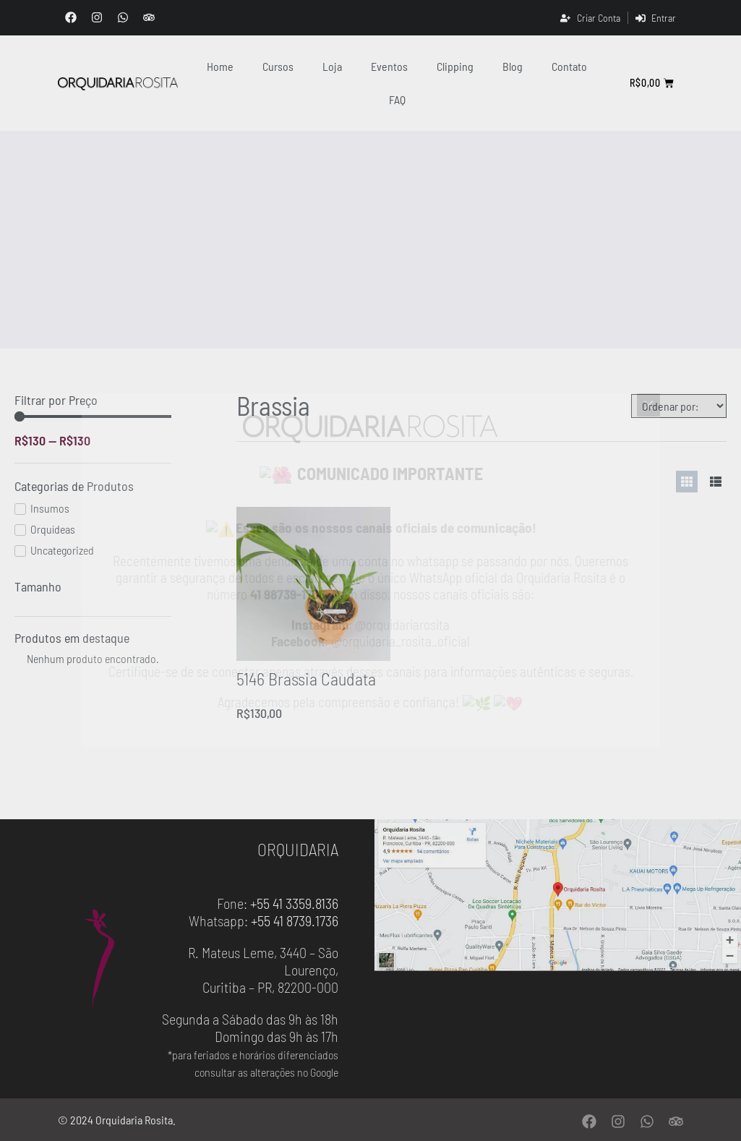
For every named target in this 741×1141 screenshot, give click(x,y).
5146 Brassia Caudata (306, 678)
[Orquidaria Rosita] (118, 83)
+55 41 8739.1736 (294, 920)
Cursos (278, 66)
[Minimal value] (92, 416)
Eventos (389, 66)
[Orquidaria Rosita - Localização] (558, 895)
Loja (332, 66)
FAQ (397, 99)
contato (569, 66)
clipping (455, 66)
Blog (512, 66)
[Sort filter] (679, 406)
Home (220, 66)
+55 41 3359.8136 (294, 903)
